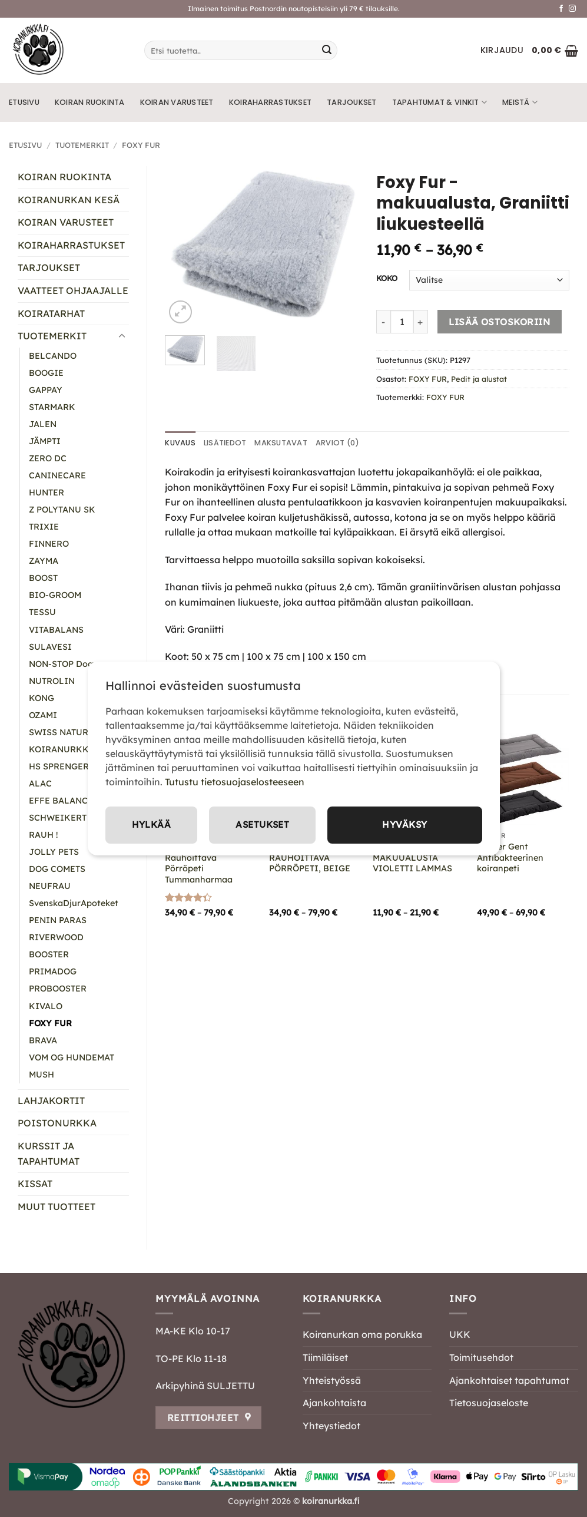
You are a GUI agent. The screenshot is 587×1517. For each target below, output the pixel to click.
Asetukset (263, 825)
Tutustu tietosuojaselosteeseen (234, 781)
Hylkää (151, 825)
